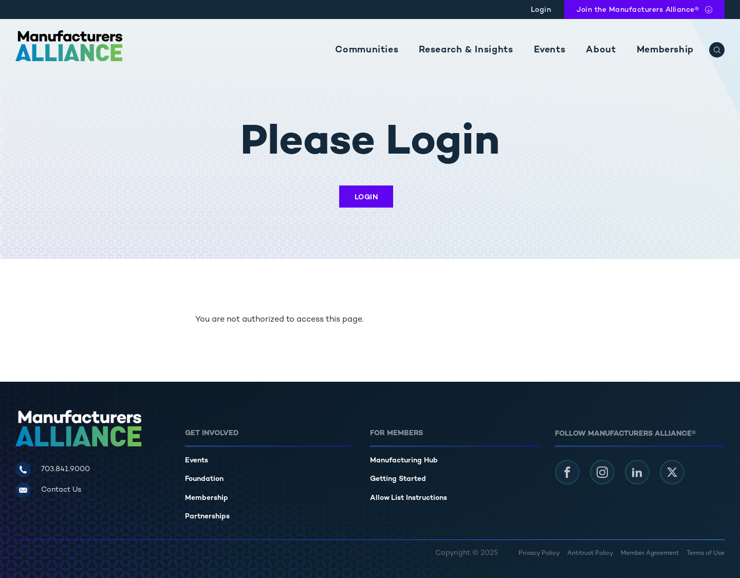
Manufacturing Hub (404, 460)
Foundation (204, 479)
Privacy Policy (539, 553)
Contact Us (61, 490)
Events (550, 50)
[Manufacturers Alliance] (68, 45)
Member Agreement (650, 553)
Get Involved (211, 433)
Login (541, 10)
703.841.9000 (65, 469)
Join (638, 10)
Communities (366, 50)
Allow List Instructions (408, 498)
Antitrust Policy (590, 553)
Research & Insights (466, 50)
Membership (665, 50)
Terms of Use (706, 553)
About (601, 50)
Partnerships (207, 516)
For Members (396, 433)
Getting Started (398, 479)
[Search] (717, 50)
